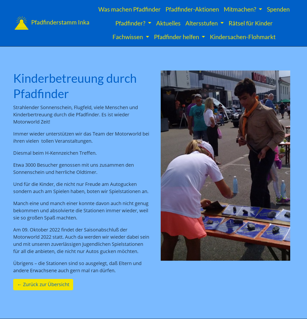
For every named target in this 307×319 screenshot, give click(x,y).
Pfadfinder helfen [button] (177, 36)
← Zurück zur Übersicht (43, 284)
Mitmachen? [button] (240, 9)
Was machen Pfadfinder (129, 9)
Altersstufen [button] (202, 23)
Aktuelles (168, 23)
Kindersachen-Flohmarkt (243, 36)
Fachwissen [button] (128, 36)
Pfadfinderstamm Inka (51, 23)
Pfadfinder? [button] (131, 23)
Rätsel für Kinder (251, 23)
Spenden (278, 9)
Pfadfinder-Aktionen (192, 9)
